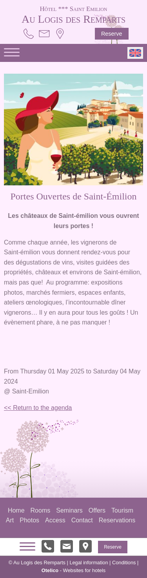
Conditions (124, 562)
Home (16, 510)
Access (55, 520)
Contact (82, 520)
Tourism (122, 510)
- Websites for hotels (73, 570)
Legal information (88, 562)
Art (10, 520)
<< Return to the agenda (38, 407)
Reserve (111, 34)
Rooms (41, 510)
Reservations (117, 520)
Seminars (69, 510)
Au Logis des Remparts (74, 14)
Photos (29, 520)
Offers (97, 510)
